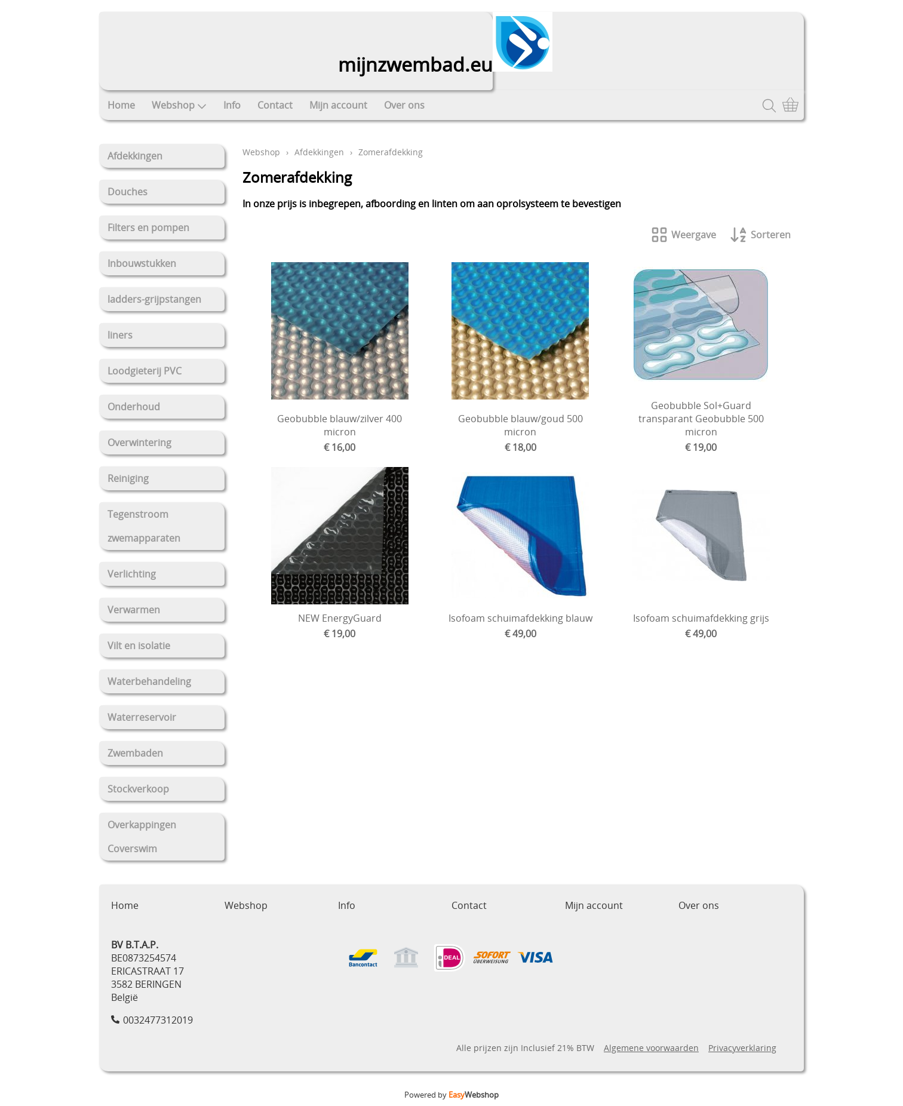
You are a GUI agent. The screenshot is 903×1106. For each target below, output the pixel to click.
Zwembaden (135, 753)
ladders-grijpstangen (154, 299)
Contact (275, 105)
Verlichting (132, 573)
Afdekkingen (135, 155)
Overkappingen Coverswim (142, 836)
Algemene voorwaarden (651, 1047)
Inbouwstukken (142, 263)
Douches (128, 191)
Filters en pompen (148, 227)
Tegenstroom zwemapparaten (144, 526)
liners (120, 335)
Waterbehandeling (149, 681)
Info (232, 105)
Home (121, 105)
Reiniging (128, 478)
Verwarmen (134, 609)
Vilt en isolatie (139, 645)
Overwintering (139, 442)
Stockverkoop (138, 788)
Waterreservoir (142, 717)
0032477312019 (158, 1020)
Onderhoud (134, 406)
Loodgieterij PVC (145, 370)
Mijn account (338, 105)
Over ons (404, 105)
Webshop (179, 105)
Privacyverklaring (742, 1047)
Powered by (451, 1094)
